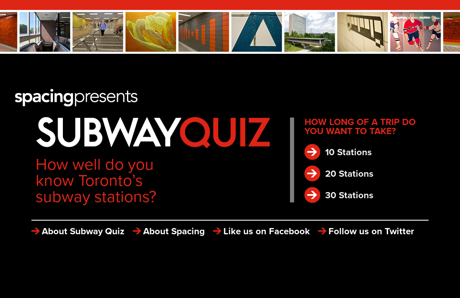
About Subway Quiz (83, 231)
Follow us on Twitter (371, 231)
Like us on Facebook (266, 231)
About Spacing (174, 231)
